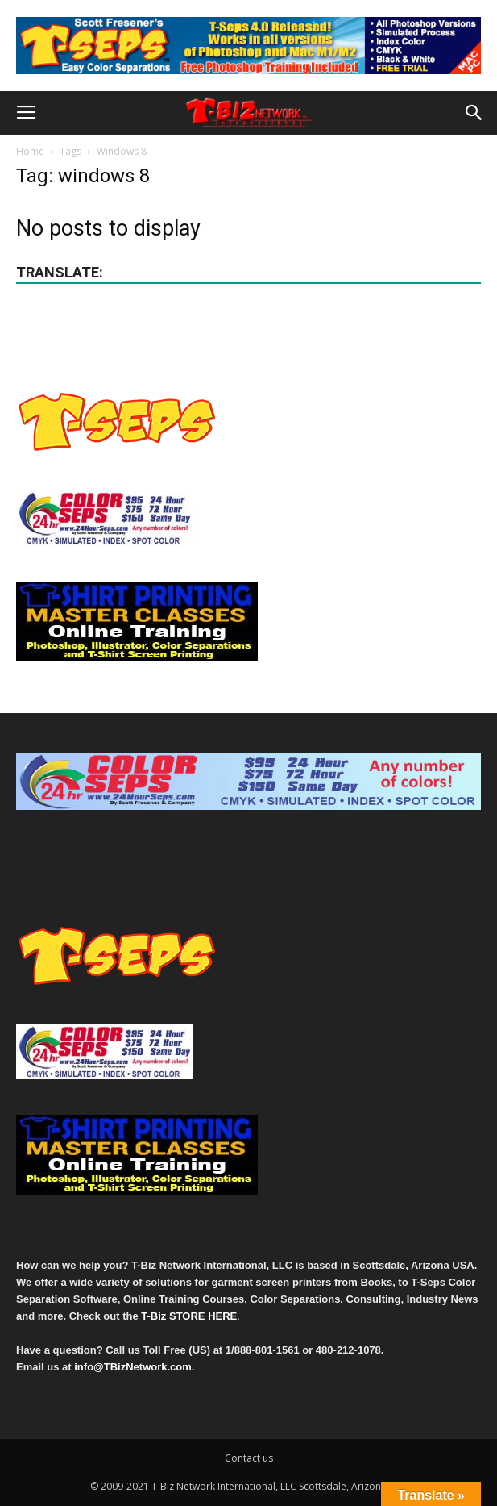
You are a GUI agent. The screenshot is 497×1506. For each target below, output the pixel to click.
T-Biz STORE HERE (189, 1316)
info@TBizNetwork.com (133, 1367)
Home (30, 151)
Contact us (249, 1458)
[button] (474, 113)
